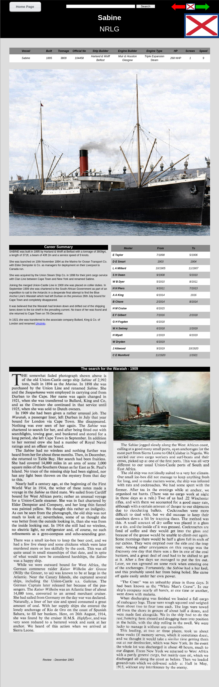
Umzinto (40, 323)
